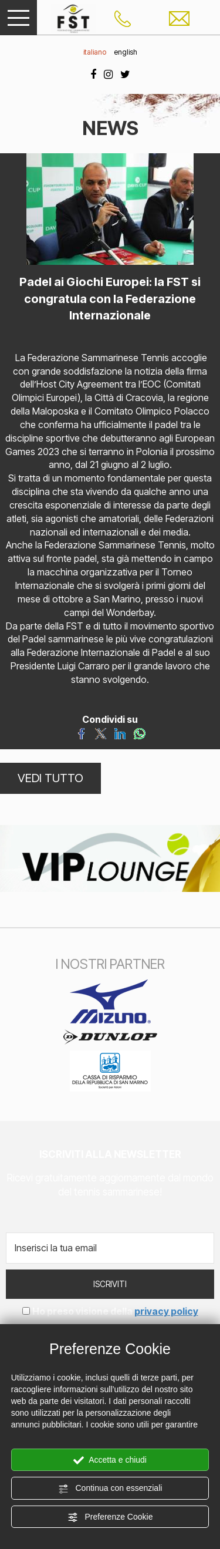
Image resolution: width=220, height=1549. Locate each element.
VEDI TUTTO (50, 778)
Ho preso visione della (115, 1311)
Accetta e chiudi (110, 1460)
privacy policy (166, 1311)
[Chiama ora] (122, 17)
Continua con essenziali (110, 1488)
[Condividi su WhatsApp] (139, 733)
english (125, 52)
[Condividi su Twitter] (100, 733)
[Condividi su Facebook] (81, 733)
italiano (94, 52)
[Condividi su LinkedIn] (120, 733)
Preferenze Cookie (110, 1517)
